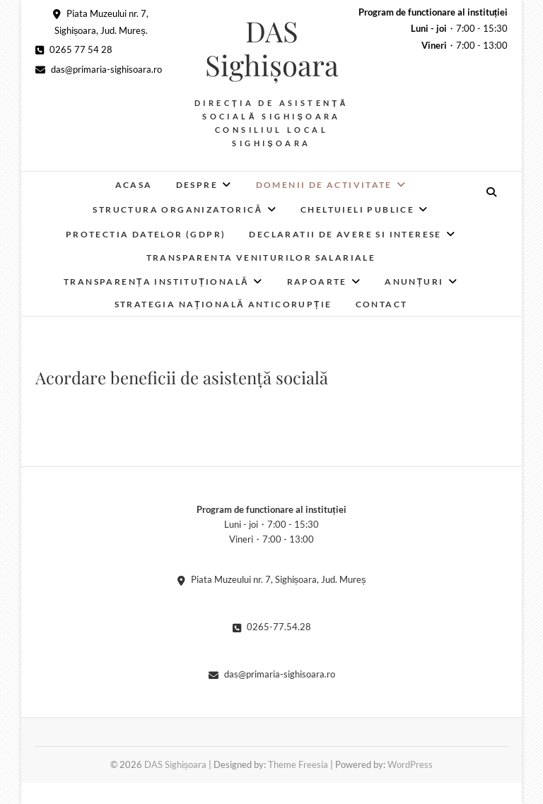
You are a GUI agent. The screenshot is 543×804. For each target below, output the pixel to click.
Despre (197, 184)
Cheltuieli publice (357, 209)
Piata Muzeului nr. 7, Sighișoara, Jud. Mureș (271, 579)
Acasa (134, 184)
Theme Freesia (298, 764)
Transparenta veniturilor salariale (261, 257)
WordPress (410, 764)
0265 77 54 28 (73, 49)
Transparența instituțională (156, 281)
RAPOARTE (317, 281)
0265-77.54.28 (272, 626)
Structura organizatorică (177, 209)
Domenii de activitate (324, 184)
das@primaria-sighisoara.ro (98, 69)
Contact (382, 304)
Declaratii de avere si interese (345, 234)
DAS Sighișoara (272, 48)
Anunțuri (414, 281)
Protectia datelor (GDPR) (146, 234)
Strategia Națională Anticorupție (223, 304)
